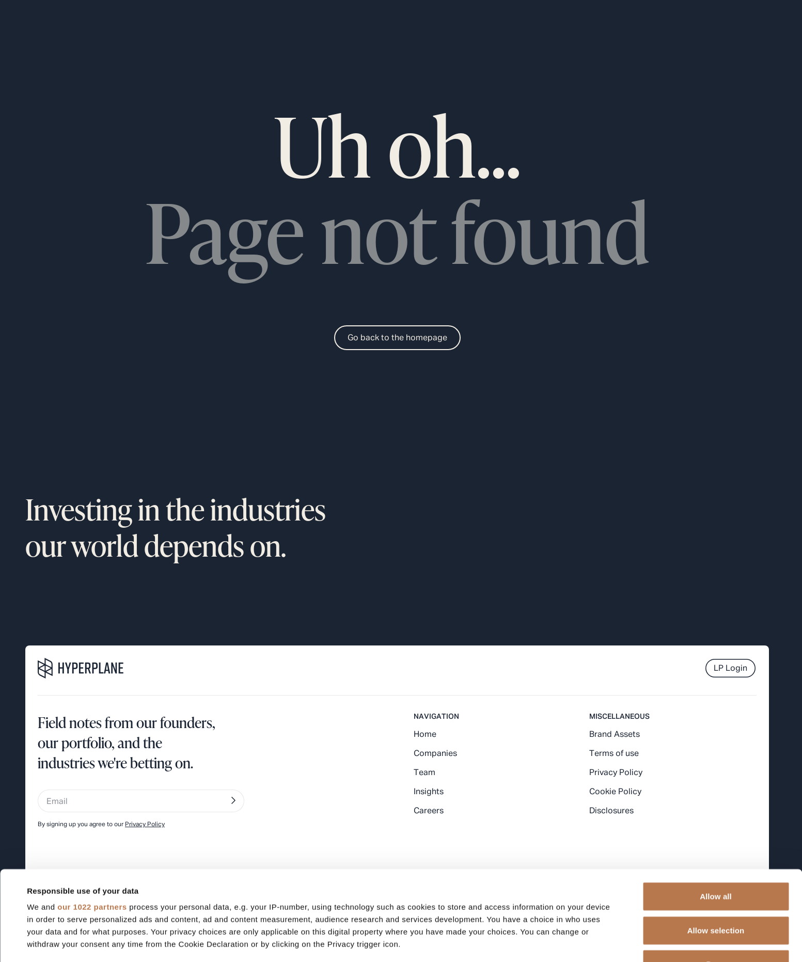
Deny (715, 880)
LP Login (730, 669)
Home (425, 735)
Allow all (716, 812)
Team (424, 773)
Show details (434, 941)
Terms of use (614, 754)
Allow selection (716, 846)
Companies (435, 754)
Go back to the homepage (397, 338)
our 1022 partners (92, 822)
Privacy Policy (615, 773)
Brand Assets (614, 735)
